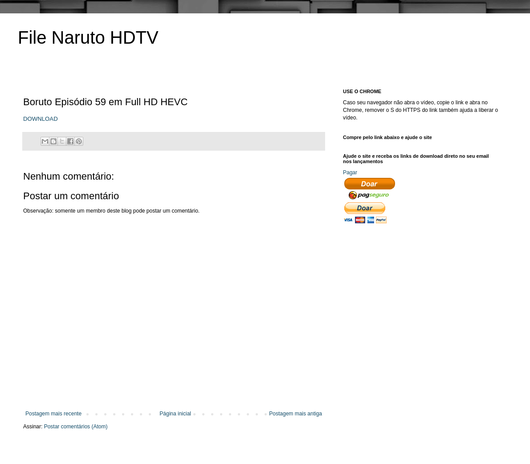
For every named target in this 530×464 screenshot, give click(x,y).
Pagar (350, 172)
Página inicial (175, 414)
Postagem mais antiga (295, 414)
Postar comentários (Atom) (76, 426)
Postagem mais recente (53, 414)
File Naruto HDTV (88, 37)
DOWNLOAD (40, 118)
